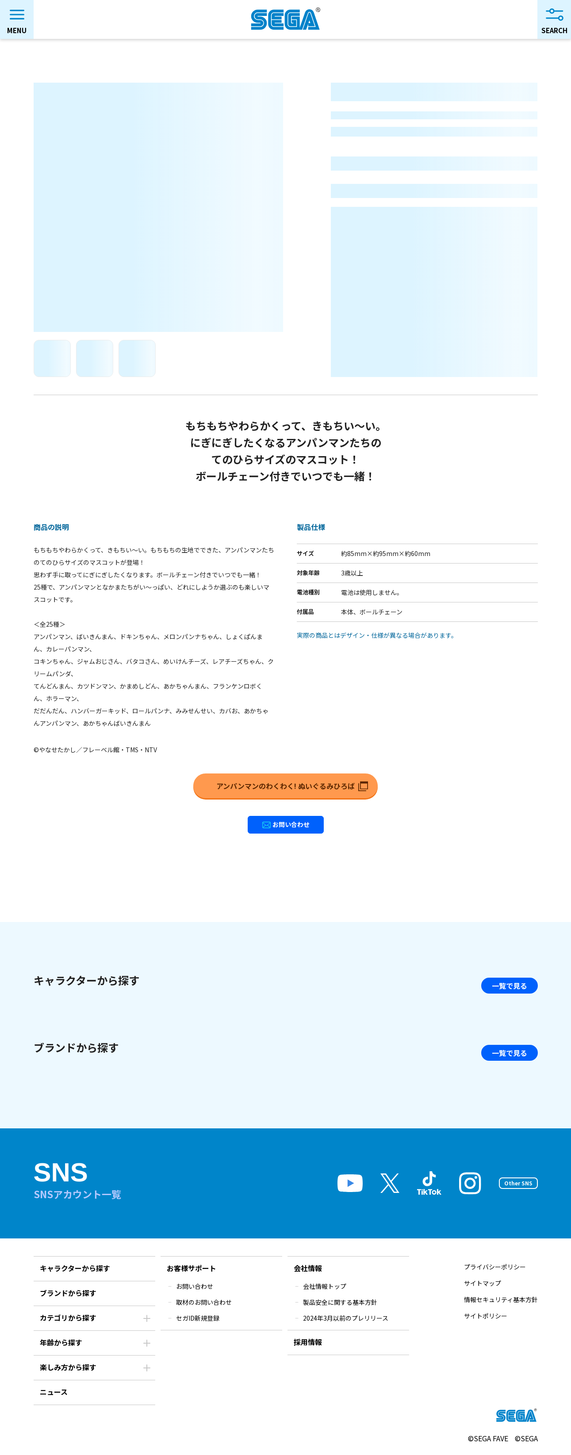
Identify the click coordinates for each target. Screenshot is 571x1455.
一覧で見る (509, 985)
